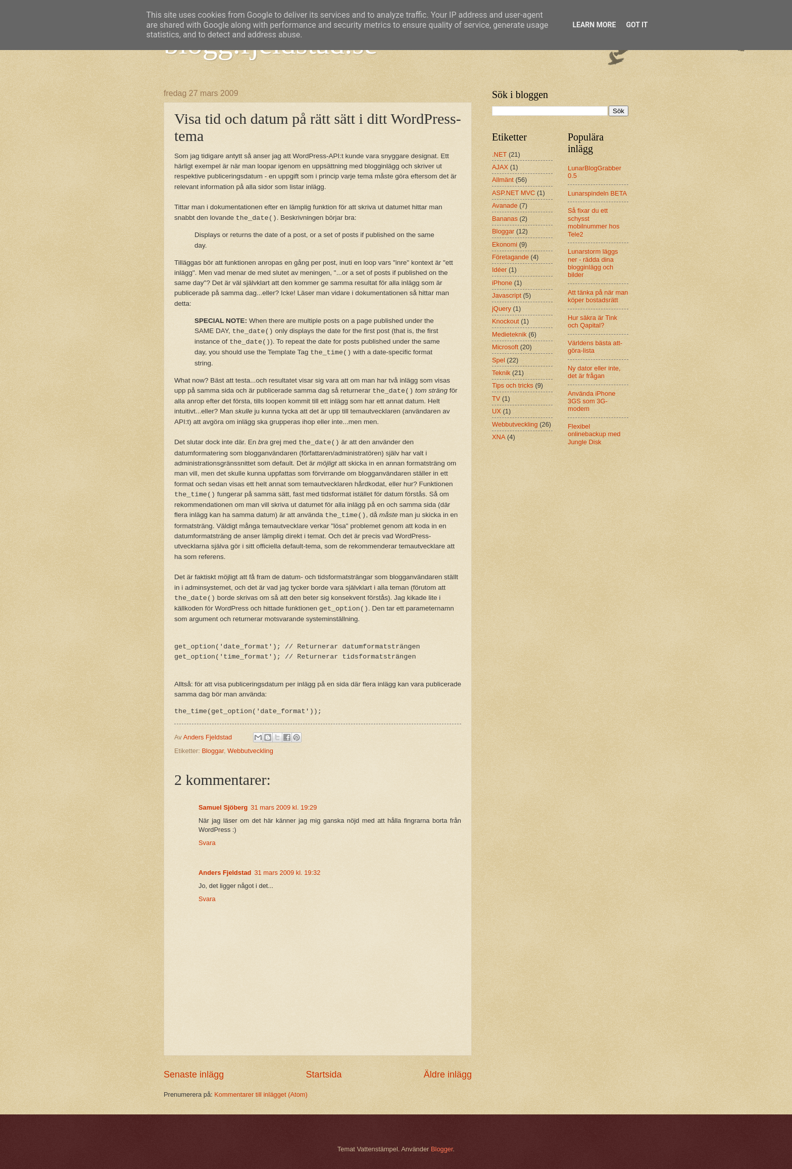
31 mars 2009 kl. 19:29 (284, 807)
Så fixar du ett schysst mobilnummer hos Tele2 (593, 222)
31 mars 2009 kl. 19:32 (287, 872)
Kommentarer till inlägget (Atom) (261, 1094)
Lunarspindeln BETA (597, 193)
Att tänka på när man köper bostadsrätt (598, 296)
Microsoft (505, 347)
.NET (499, 154)
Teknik (501, 373)
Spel (498, 360)
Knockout (505, 321)
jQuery (501, 308)
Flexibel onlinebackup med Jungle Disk (594, 434)
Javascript (506, 295)
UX (496, 411)
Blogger (442, 1149)
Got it (637, 25)
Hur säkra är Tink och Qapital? (592, 321)
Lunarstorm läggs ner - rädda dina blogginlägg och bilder (593, 263)
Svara (207, 843)
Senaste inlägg (194, 1074)
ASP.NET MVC (513, 193)
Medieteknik (509, 334)
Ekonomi (504, 244)
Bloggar (213, 751)
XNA (498, 437)
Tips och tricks (512, 385)
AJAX (500, 167)
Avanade (505, 205)
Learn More (594, 25)
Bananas (505, 218)
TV (496, 398)
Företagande (510, 257)
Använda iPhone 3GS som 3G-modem (592, 401)
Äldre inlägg (448, 1074)
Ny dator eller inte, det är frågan (594, 372)
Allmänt (503, 179)
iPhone (502, 283)
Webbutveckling (250, 751)
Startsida (323, 1074)
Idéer (499, 269)
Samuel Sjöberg (223, 807)
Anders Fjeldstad (225, 872)
